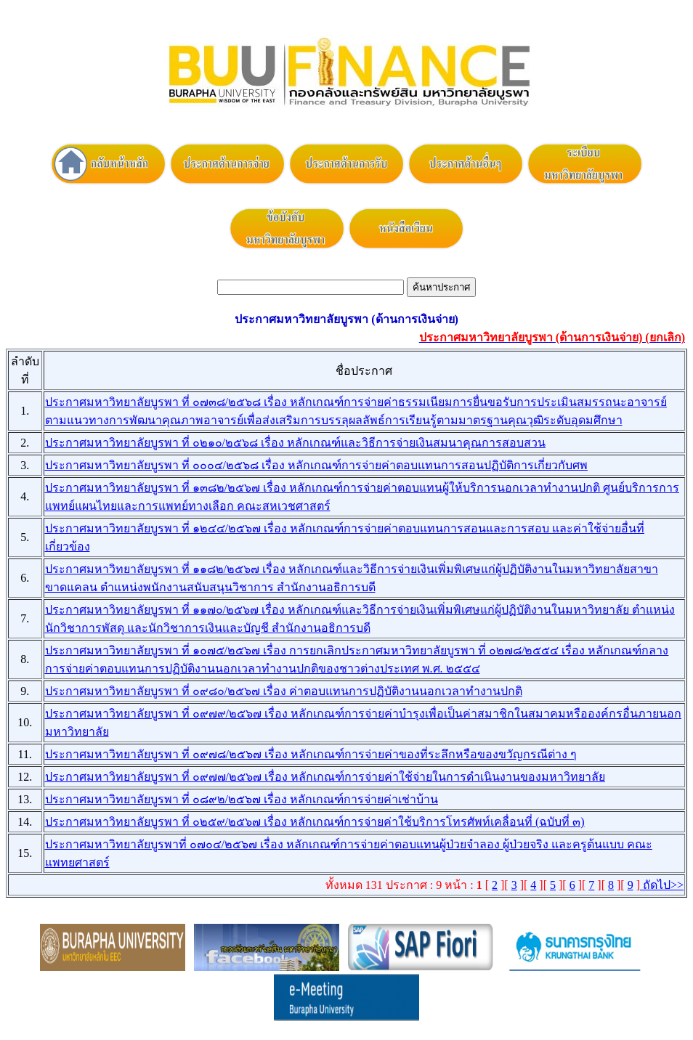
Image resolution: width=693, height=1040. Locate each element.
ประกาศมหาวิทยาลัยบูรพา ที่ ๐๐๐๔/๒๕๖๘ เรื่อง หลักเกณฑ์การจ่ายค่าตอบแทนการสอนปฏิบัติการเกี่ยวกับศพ (316, 465)
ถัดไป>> (662, 885)
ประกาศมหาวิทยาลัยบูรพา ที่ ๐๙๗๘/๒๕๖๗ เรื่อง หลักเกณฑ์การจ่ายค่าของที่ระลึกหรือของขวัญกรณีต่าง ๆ (311, 754)
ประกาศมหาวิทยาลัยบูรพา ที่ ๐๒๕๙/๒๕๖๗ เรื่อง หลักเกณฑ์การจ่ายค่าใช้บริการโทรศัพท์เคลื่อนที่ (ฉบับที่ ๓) (315, 822)
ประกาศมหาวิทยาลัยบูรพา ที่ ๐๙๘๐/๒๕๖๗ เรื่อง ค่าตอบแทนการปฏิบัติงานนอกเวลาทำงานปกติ (283, 691)
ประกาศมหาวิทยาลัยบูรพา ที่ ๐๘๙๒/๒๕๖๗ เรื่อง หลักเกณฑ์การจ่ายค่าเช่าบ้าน (241, 799)
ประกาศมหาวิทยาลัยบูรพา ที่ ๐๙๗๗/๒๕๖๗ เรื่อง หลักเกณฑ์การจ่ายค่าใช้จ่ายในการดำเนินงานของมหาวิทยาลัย (325, 777)
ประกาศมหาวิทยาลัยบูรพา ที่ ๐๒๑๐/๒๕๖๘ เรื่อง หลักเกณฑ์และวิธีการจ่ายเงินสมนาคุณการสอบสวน (295, 442)
